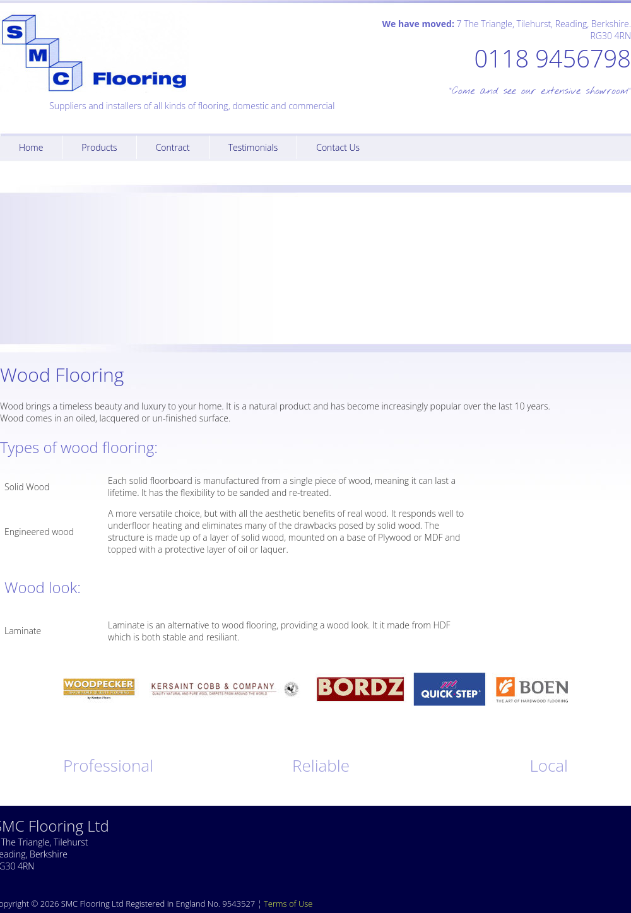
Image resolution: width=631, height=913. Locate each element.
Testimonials (253, 147)
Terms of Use (288, 903)
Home (31, 147)
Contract (173, 147)
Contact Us (338, 147)
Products (99, 147)
